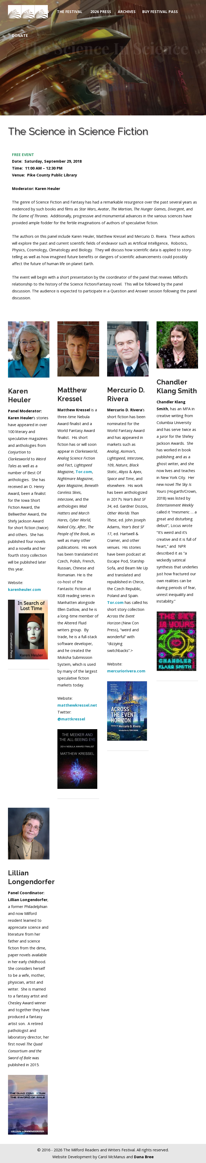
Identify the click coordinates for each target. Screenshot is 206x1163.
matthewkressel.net (77, 705)
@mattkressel (71, 718)
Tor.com (115, 602)
